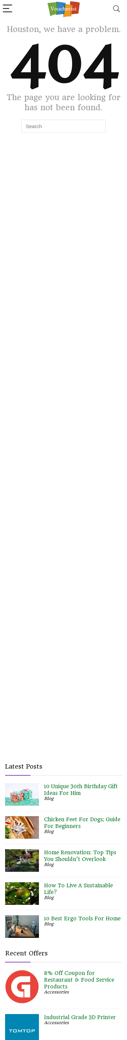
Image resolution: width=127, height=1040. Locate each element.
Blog (49, 798)
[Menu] (8, 9)
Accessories (56, 991)
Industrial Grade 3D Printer (80, 1017)
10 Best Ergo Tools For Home (82, 919)
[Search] (116, 9)
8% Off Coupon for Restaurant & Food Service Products (79, 980)
